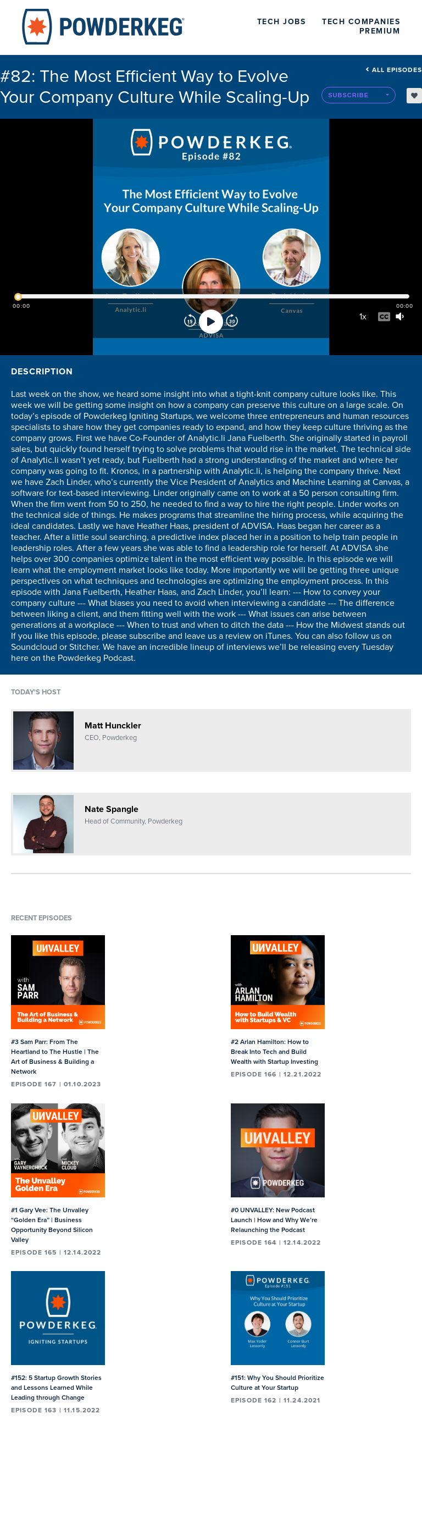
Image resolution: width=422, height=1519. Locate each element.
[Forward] (231, 321)
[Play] (211, 322)
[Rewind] (190, 321)
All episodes (393, 70)
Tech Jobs (281, 21)
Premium (380, 31)
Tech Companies (361, 21)
